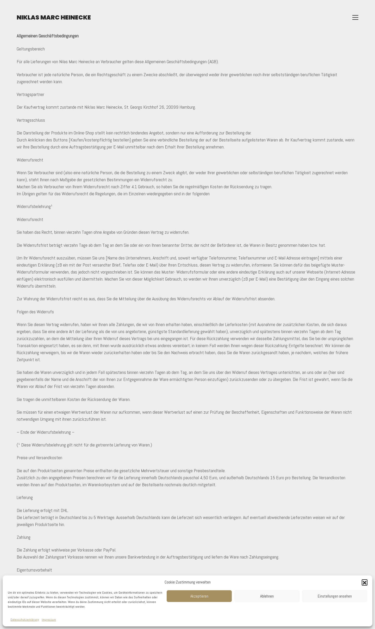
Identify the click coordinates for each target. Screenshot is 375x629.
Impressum (49, 620)
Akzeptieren (199, 596)
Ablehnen (267, 596)
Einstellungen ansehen (335, 596)
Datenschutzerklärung (24, 620)
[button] (364, 582)
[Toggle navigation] (355, 18)
